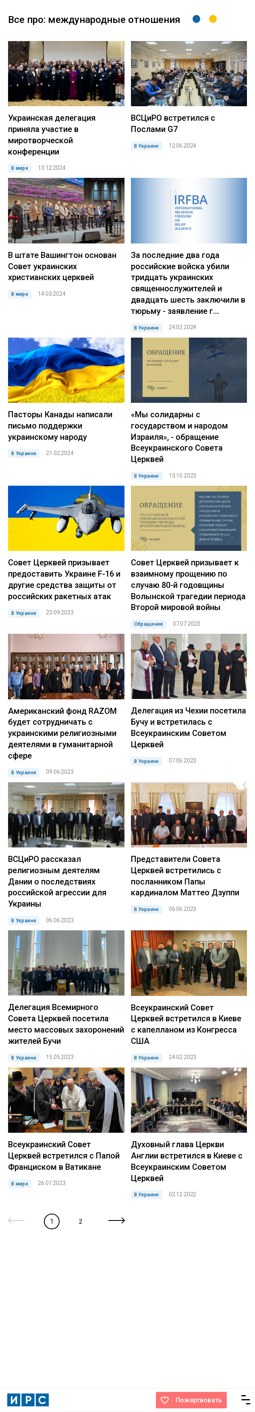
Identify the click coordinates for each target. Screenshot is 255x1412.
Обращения (148, 624)
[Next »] (116, 1221)
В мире (19, 168)
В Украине (146, 146)
